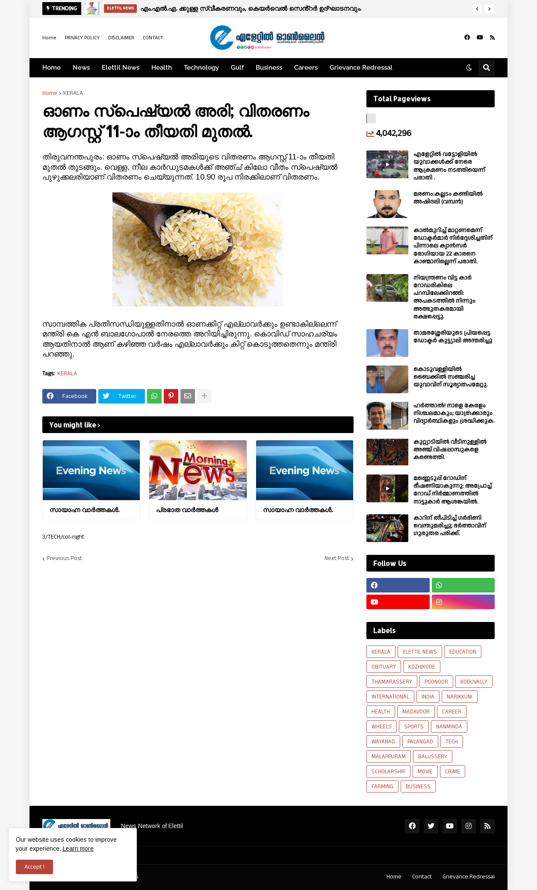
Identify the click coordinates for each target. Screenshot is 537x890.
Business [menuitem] (269, 67)
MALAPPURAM (389, 756)
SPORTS (414, 727)
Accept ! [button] (34, 867)
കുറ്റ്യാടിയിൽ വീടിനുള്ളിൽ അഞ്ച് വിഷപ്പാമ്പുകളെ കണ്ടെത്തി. (450, 450)
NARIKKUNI (459, 697)
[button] (477, 9)
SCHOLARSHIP (388, 771)
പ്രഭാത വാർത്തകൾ (187, 510)
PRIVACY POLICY (82, 37)
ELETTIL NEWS (420, 652)
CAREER (451, 712)
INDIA (428, 697)
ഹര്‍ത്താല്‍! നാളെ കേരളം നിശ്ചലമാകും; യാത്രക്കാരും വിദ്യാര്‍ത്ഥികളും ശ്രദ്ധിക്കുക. (454, 413)
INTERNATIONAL (390, 697)
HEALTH (381, 712)
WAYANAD (383, 742)
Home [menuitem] (51, 67)
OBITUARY (384, 667)
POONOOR (436, 682)
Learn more (78, 848)
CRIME (452, 771)
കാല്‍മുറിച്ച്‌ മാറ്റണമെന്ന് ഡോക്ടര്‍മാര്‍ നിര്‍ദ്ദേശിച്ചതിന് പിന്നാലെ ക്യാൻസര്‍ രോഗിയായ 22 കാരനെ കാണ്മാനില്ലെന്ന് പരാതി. (453, 246)
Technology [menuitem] (201, 67)
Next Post (337, 558)
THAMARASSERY (392, 682)
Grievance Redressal (469, 876)
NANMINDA (449, 727)
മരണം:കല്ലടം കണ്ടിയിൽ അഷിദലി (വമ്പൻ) (448, 198)
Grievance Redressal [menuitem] (361, 67)
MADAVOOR (416, 712)
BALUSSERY (432, 756)
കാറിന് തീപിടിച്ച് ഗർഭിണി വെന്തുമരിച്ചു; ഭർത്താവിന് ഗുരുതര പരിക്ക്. (449, 526)
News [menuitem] (81, 67)
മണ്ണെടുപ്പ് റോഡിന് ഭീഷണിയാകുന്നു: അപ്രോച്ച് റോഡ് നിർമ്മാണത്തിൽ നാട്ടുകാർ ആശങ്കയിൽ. (452, 490)
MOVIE (425, 771)
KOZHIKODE (421, 667)
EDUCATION (462, 652)
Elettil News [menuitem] (120, 67)
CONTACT (153, 37)
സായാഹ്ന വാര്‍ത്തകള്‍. (84, 510)
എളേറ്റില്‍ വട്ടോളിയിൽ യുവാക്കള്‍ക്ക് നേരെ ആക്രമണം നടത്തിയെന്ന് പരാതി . (449, 166)
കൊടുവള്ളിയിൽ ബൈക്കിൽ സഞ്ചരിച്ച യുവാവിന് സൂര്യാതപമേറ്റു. (450, 377)
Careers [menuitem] (306, 67)
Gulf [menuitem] (237, 67)
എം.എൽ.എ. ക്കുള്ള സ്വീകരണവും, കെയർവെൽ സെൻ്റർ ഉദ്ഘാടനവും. (250, 8)
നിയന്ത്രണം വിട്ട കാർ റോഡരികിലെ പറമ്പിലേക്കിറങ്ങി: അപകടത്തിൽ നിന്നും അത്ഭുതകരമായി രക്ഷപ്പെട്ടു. (444, 297)
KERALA (73, 93)
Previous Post (64, 558)
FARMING (382, 786)
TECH (452, 742)
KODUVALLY (473, 682)
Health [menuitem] (161, 67)
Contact (422, 876)
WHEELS (382, 727)
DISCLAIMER (121, 37)
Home (49, 37)
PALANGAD (420, 742)
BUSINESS (418, 786)
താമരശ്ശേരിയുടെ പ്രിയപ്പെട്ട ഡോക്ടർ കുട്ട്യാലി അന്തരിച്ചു (452, 337)
